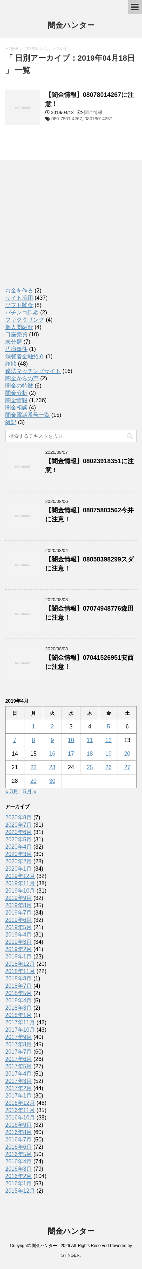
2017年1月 (18, 1096)
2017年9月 (18, 1037)
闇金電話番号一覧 (27, 415)
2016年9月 (18, 1125)
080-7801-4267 (67, 118)
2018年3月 (18, 1008)
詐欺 (10, 364)
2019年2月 (18, 949)
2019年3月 (18, 942)
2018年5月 (18, 993)
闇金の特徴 (19, 386)
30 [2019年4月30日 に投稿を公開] (52, 781)
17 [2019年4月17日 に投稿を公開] (71, 754)
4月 (47, 48)
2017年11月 (20, 1022)
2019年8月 (18, 905)
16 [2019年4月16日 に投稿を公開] (52, 754)
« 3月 (11, 791)
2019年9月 (18, 898)
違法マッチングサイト (33, 371)
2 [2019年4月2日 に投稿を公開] (52, 726)
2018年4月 (18, 1000)
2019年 (31, 48)
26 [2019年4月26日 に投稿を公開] (108, 767)
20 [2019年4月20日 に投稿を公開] (127, 754)
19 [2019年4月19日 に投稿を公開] (108, 754)
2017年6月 (18, 1059)
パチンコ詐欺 (22, 312)
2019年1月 (18, 957)
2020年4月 (18, 847)
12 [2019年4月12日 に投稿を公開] (108, 740)
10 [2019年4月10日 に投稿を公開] (71, 740)
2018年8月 (18, 978)
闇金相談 (16, 408)
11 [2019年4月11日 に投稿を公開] (90, 740)
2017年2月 (18, 1088)
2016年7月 (18, 1139)
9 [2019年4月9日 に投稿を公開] (52, 740)
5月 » (30, 791)
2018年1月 (18, 1015)
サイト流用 (19, 298)
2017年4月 (18, 1074)
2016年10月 (20, 1118)
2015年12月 (20, 1191)
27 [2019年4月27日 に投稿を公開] (127, 767)
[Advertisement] (57, 230)
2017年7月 (18, 1052)
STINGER (70, 1255)
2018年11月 (20, 971)
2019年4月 (18, 935)
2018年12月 (20, 964)
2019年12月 (20, 876)
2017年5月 (18, 1066)
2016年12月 (20, 1103)
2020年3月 (18, 854)
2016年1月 (18, 1183)
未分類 (13, 342)
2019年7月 (18, 913)
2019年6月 (18, 920)
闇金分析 (16, 393)
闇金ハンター (71, 26)
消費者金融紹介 (24, 356)
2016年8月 (18, 1132)
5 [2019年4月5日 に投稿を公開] (108, 726)
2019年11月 (20, 883)
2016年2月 (18, 1176)
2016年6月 (18, 1147)
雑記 (10, 422)
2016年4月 (18, 1161)
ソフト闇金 (19, 305)
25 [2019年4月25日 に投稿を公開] (90, 767)
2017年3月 (18, 1081)
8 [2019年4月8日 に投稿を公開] (33, 740)
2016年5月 (18, 1154)
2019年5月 (18, 927)
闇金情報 (93, 112)
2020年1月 (18, 869)
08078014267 (98, 118)
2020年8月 (18, 817)
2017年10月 (20, 1030)
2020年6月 (18, 832)
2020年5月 (18, 839)
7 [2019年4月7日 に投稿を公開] (14, 740)
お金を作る (19, 290)
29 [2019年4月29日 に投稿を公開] (33, 781)
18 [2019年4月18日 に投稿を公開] (90, 754)
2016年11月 (20, 1110)
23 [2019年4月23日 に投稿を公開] (52, 767)
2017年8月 (18, 1044)
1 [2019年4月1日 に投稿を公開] (33, 726)
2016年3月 (18, 1169)
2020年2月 (18, 861)
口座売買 (16, 334)
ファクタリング (24, 320)
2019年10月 (20, 891)
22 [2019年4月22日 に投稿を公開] (33, 767)
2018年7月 (18, 986)
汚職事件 (16, 349)
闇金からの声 (22, 378)
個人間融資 (19, 327)
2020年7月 (18, 825)
